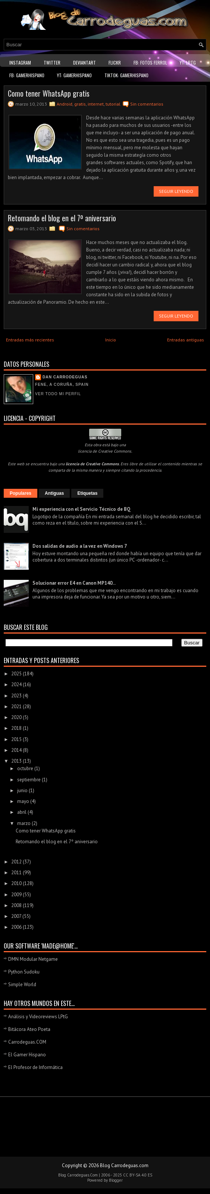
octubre (25, 768)
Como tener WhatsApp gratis (49, 93)
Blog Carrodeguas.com (124, 1165)
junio (23, 790)
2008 (17, 905)
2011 (17, 872)
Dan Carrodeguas (65, 377)
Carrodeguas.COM (27, 1042)
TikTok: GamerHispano (126, 75)
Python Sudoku (24, 972)
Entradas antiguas (185, 340)
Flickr (115, 62)
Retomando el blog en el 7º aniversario (62, 218)
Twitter (52, 62)
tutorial (113, 104)
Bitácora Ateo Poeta (29, 1029)
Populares (20, 493)
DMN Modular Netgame (33, 959)
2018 (17, 728)
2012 (17, 862)
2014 (17, 750)
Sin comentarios (146, 104)
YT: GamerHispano (74, 75)
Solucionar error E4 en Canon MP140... (74, 583)
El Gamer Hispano (27, 1054)
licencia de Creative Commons (104, 451)
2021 (17, 706)
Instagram (20, 62)
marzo (24, 823)
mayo (23, 801)
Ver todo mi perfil (58, 394)
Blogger (116, 1180)
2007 (16, 916)
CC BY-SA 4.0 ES (137, 1175)
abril (22, 812)
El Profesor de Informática (35, 1067)
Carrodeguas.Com (82, 1175)
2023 (17, 696)
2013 (17, 761)
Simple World (22, 984)
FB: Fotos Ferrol (150, 62)
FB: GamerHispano (26, 75)
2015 (17, 739)
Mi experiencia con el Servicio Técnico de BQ (81, 509)
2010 (17, 883)
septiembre (29, 779)
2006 (17, 927)
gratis (80, 104)
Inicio (110, 340)
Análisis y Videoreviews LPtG (38, 1016)
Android (64, 104)
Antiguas (54, 493)
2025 (17, 674)
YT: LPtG (188, 62)
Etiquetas (87, 493)
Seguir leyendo (176, 191)
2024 (17, 684)
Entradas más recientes (30, 340)
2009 (17, 894)
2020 (17, 717)
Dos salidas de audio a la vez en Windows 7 (79, 546)
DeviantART (84, 62)
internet (96, 104)
